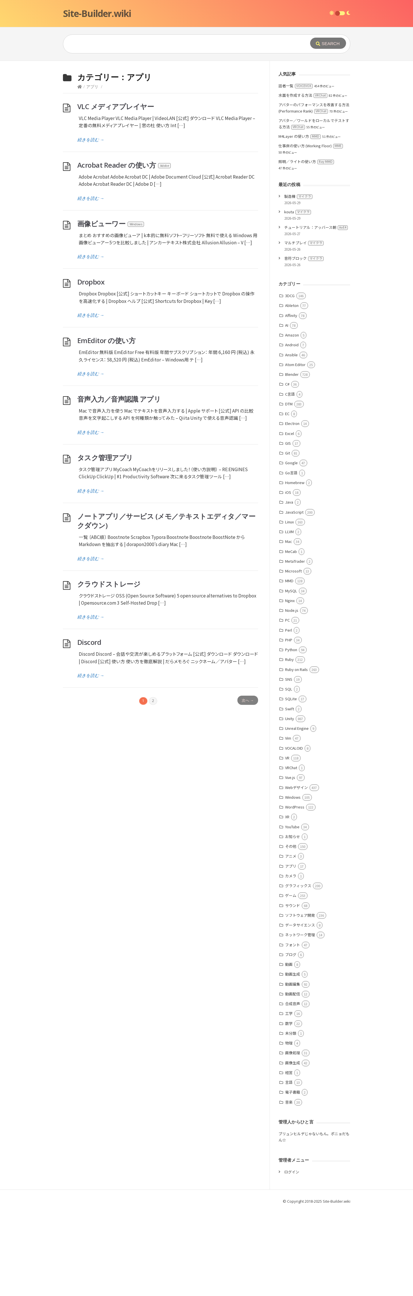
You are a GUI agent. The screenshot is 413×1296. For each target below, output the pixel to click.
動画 (289, 1050)
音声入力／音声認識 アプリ (119, 485)
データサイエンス (300, 1011)
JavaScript (294, 598)
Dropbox (91, 368)
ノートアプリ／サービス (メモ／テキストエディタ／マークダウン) (166, 606)
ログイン (291, 1258)
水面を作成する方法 (302, 181)
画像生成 (292, 1149)
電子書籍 (292, 1178)
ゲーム (290, 981)
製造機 (298, 282)
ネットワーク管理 (300, 1021)
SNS (288, 765)
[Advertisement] (206, 104)
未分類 (290, 1119)
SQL (288, 775)
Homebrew (294, 568)
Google (291, 549)
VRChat (291, 853)
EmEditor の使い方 (106, 426)
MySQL (291, 677)
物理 (289, 1129)
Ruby (289, 745)
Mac (288, 627)
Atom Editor (295, 450)
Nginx (290, 686)
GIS (288, 529)
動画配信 (292, 1080)
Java (289, 588)
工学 (289, 1099)
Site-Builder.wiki (97, 13)
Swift (289, 795)
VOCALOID (294, 834)
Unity (289, 804)
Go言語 (291, 559)
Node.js (291, 696)
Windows (293, 883)
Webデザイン (296, 873)
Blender (292, 460)
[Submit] (328, 43)
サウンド (292, 991)
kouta (297, 298)
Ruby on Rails (296, 755)
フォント (292, 1031)
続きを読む (90, 226)
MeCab (291, 637)
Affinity (291, 401)
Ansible (291, 441)
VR (287, 844)
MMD (289, 667)
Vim (288, 824)
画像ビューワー (111, 309)
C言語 (290, 480)
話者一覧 (295, 172)
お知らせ (292, 922)
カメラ (290, 962)
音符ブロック (304, 344)
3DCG (290, 381)
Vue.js (290, 863)
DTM (289, 490)
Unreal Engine (297, 814)
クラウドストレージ (109, 670)
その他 (290, 932)
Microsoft (293, 657)
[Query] (178, 44)
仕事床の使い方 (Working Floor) (310, 232)
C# (287, 470)
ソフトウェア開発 (300, 1001)
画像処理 (292, 1139)
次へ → (248, 786)
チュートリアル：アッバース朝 (316, 313)
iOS (288, 578)
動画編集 (292, 1070)
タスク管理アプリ (105, 543)
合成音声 (292, 1089)
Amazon (292, 421)
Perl (288, 716)
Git (287, 539)
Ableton (292, 391)
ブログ (290, 1040)
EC (287, 499)
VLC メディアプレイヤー (115, 192)
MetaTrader (295, 647)
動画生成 (292, 1060)
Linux (289, 608)
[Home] (79, 172)
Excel (289, 519)
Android (292, 431)
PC (287, 706)
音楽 (289, 1188)
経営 (289, 1158)
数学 (289, 1109)
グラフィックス (298, 971)
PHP (288, 726)
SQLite (291, 785)
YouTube (292, 913)
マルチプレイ (304, 329)
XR (287, 903)
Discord (89, 728)
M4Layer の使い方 (299, 222)
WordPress (294, 893)
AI (286, 411)
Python (291, 735)
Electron (292, 509)
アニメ (290, 942)
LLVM (289, 617)
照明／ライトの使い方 (306, 247)
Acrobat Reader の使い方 (124, 251)
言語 (289, 1168)
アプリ (92, 172)
